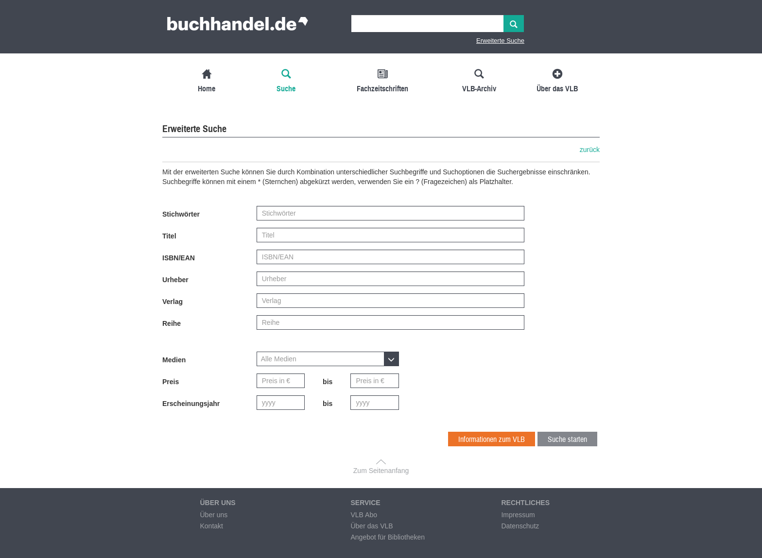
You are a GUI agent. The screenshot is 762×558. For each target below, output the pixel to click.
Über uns (213, 515)
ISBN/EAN (178, 258)
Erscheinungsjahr (191, 403)
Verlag (172, 301)
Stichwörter (181, 214)
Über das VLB (371, 526)
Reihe (171, 323)
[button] (328, 359)
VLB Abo (363, 515)
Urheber (175, 280)
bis (327, 382)
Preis (170, 382)
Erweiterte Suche (500, 40)
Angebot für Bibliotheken (387, 537)
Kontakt (211, 526)
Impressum (518, 515)
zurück (590, 149)
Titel (169, 236)
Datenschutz (520, 526)
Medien (174, 360)
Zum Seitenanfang (381, 470)
